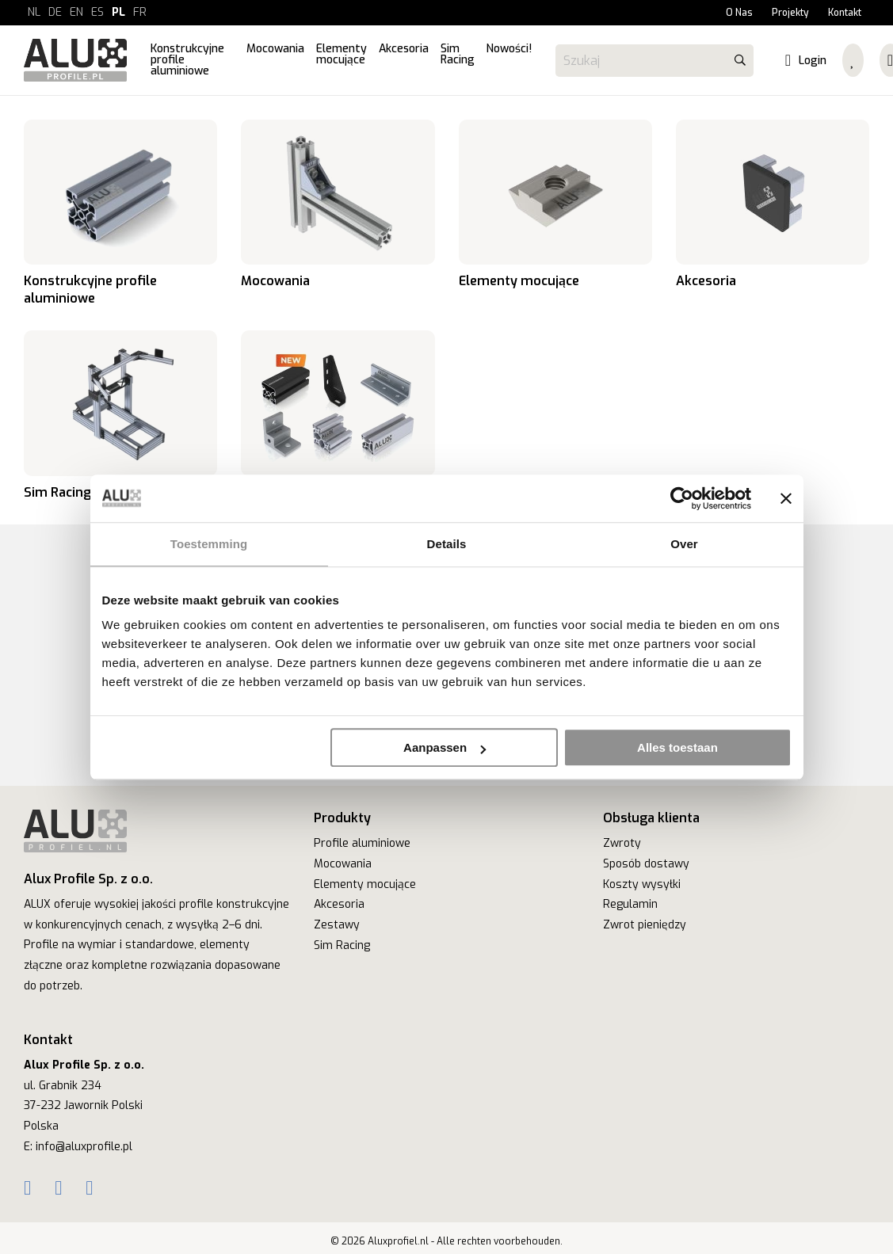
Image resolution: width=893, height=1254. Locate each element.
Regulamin (630, 904)
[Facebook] (27, 1188)
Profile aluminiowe (362, 843)
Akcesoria (772, 213)
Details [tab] (447, 544)
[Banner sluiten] (786, 498)
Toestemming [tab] (209, 544)
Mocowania (337, 213)
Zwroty (622, 843)
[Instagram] (58, 1188)
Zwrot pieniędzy (644, 924)
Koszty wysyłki (642, 884)
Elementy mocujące (555, 213)
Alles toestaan (677, 747)
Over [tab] (684, 544)
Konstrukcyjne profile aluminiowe (120, 213)
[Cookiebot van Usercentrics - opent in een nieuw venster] (682, 498)
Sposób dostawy (646, 863)
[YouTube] (89, 1188)
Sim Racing (120, 415)
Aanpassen (444, 747)
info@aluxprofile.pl (84, 1146)
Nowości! (337, 415)
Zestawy (337, 924)
